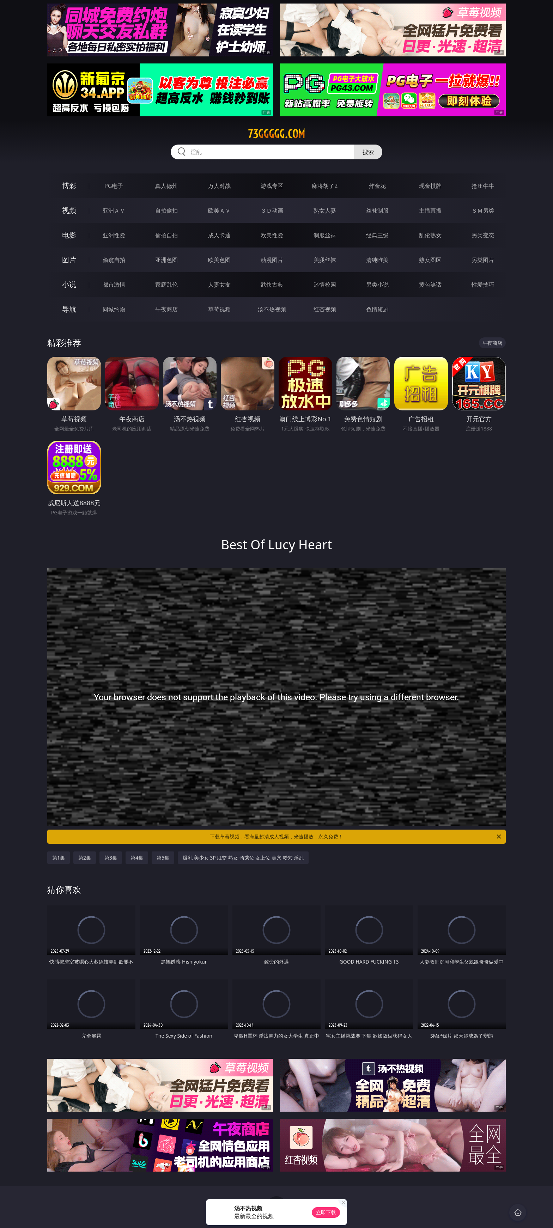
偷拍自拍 (166, 235)
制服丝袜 (325, 235)
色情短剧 (377, 309)
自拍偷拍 (166, 210)
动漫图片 (272, 260)
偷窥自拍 (114, 260)
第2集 (84, 857)
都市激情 (114, 284)
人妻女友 (219, 284)
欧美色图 (219, 260)
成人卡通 (219, 235)
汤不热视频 (272, 309)
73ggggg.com (276, 134)
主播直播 (430, 210)
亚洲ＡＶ (114, 210)
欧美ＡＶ (219, 210)
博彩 (69, 185)
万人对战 (219, 186)
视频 (69, 210)
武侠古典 (272, 284)
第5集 (163, 857)
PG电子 (113, 186)
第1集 (58, 857)
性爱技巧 (483, 284)
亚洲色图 (166, 260)
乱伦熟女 (430, 235)
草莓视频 (219, 309)
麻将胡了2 (325, 186)
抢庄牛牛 (483, 186)
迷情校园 (325, 284)
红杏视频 (325, 309)
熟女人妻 (325, 210)
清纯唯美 (377, 260)
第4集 (136, 857)
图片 (69, 259)
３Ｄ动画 (272, 210)
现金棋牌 (430, 186)
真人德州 (166, 186)
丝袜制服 (377, 210)
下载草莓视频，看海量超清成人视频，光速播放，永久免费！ (356, 836)
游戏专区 (272, 186)
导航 (69, 309)
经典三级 (377, 235)
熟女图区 (430, 260)
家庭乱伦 (166, 284)
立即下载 (326, 1212)
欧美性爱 (272, 235)
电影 (69, 235)
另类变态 (483, 235)
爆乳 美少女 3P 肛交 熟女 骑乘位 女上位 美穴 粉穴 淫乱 (243, 857)
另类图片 (483, 260)
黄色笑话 (430, 284)
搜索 (368, 152)
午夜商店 (166, 309)
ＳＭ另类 (483, 210)
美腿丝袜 (325, 260)
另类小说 (377, 284)
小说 (69, 284)
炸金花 (377, 186)
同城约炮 (114, 309)
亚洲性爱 (114, 235)
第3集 (110, 857)
